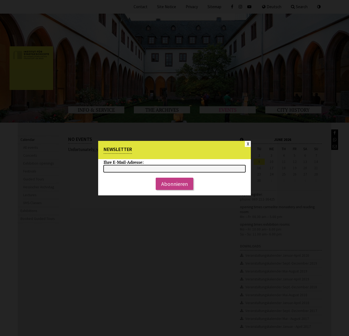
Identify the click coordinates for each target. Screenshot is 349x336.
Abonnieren (174, 183)
